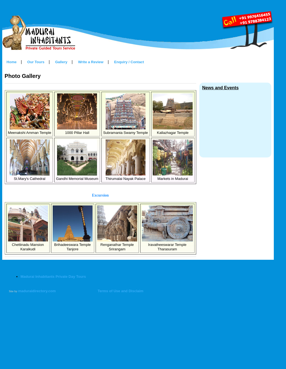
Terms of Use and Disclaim (120, 291)
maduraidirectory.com (37, 291)
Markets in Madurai (173, 176)
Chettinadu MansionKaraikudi (28, 244)
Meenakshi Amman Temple (29, 130)
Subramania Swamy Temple (125, 130)
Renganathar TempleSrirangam (117, 244)
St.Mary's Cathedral (30, 176)
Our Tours (35, 62)
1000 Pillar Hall (77, 130)
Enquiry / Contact (129, 62)
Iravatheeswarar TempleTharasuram (167, 244)
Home (12, 62)
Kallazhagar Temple (173, 130)
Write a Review (91, 62)
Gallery (61, 62)
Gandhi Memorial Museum (77, 176)
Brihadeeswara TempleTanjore (73, 244)
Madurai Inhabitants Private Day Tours (53, 276)
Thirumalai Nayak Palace (126, 176)
